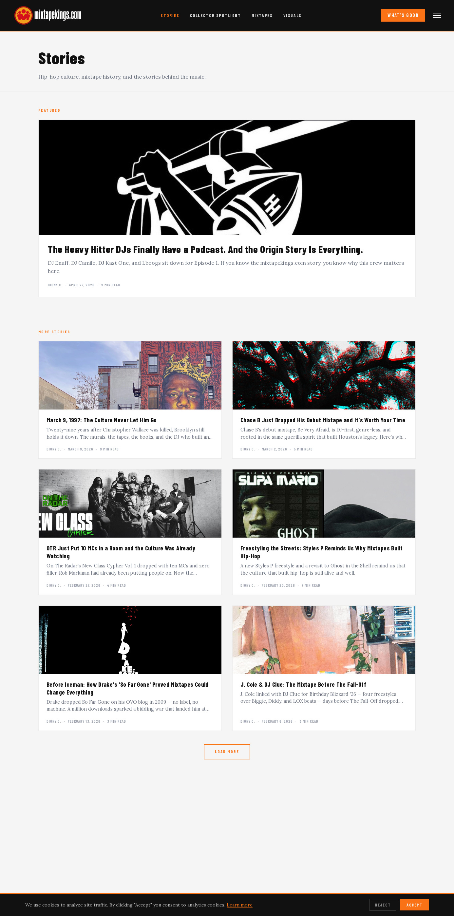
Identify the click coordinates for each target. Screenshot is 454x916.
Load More (227, 751)
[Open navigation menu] (437, 15)
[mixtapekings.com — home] (45, 15)
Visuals (292, 15)
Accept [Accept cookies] (414, 904)
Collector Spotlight (215, 15)
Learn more (240, 905)
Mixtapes (262, 15)
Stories (170, 15)
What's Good (403, 15)
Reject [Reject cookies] (383, 904)
